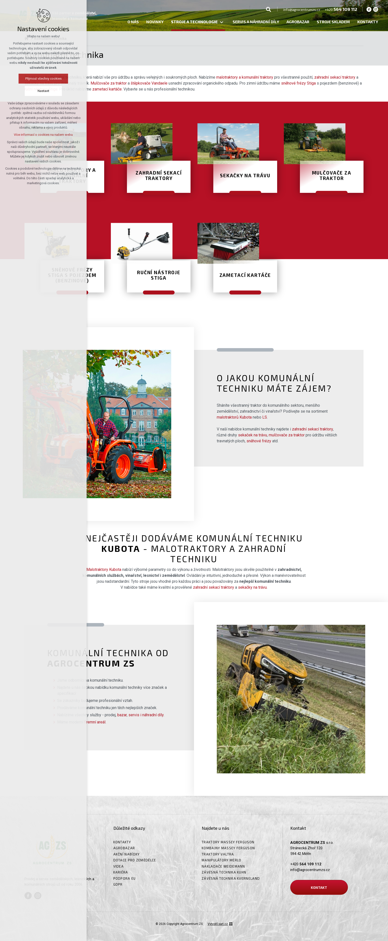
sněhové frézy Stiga (298, 83)
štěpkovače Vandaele (149, 83)
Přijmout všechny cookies (27, 78)
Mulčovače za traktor (109, 83)
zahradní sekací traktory (334, 77)
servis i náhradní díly (146, 715)
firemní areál (94, 722)
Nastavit (27, 91)
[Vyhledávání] (268, 9)
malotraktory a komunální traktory (244, 77)
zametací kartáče (107, 89)
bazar (122, 715)
